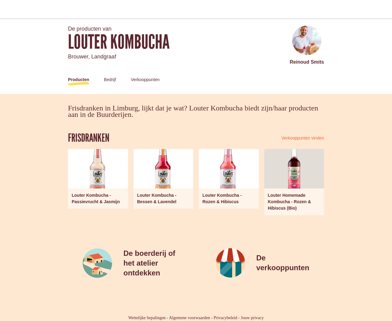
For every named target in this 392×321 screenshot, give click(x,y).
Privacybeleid (225, 317)
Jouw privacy (252, 317)
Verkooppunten (145, 79)
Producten (78, 79)
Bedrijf (110, 79)
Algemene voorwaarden (189, 317)
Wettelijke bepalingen (147, 317)
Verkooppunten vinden (302, 138)
